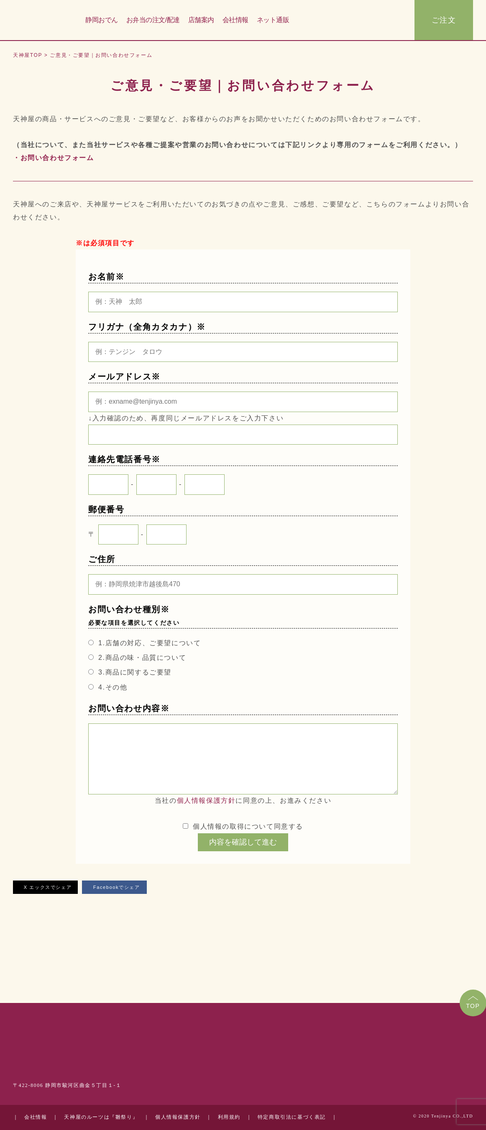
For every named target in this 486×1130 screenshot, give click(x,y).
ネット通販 (273, 20)
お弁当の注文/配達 (153, 20)
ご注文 (444, 20)
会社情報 (235, 20)
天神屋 (42, 20)
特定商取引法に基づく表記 (292, 1117)
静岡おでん (101, 20)
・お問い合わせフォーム (53, 157)
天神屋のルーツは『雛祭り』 (101, 1117)
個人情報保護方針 (206, 800)
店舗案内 (201, 20)
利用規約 (229, 1117)
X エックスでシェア (45, 887)
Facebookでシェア (114, 887)
